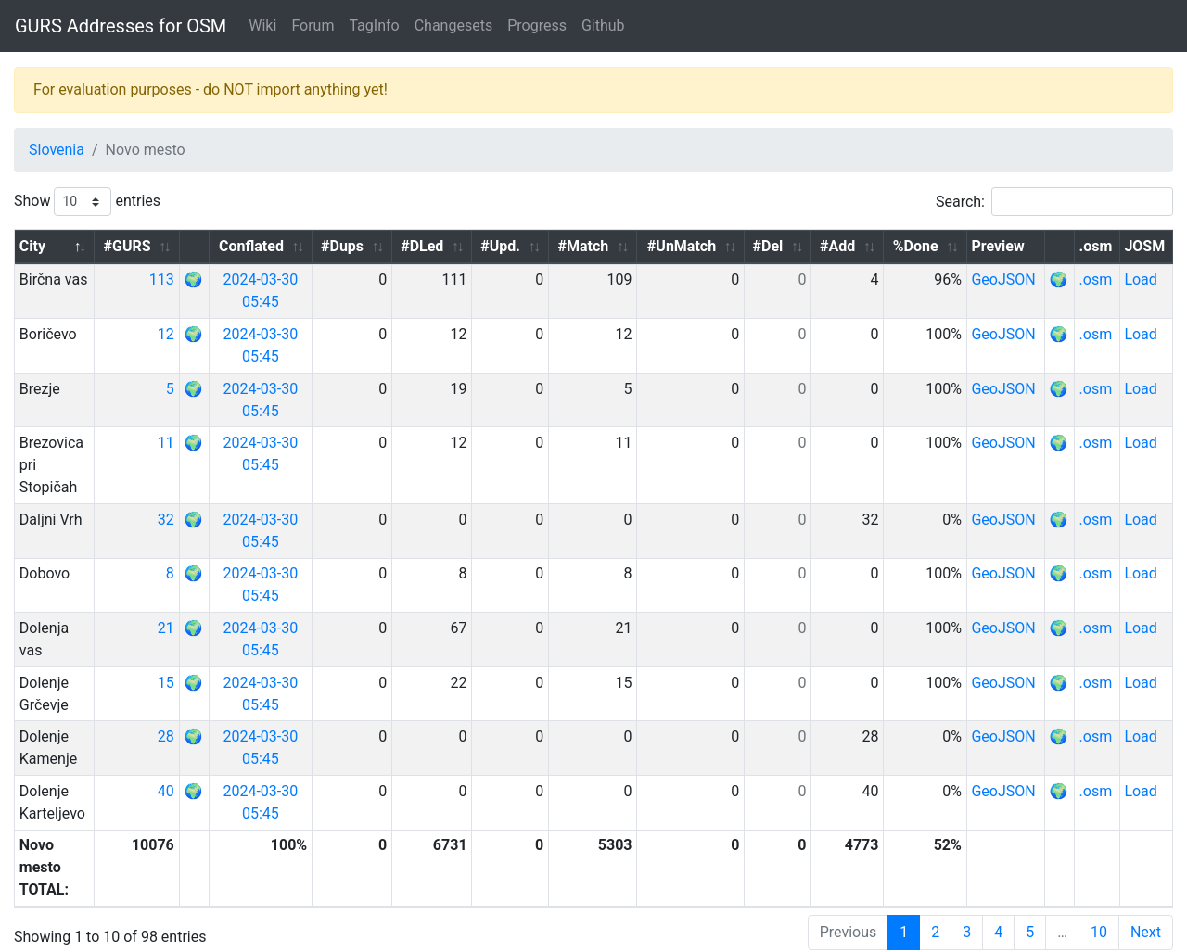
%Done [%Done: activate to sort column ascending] (924, 246)
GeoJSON (1012, 279)
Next (1145, 887)
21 (197, 606)
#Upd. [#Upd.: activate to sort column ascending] (528, 246)
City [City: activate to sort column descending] (32, 246)
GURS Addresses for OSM (120, 26)
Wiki (262, 25)
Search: (1054, 201)
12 (197, 334)
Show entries (87, 201)
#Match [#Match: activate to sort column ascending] (606, 246)
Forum (312, 25)
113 (193, 279)
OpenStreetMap (150, 937)
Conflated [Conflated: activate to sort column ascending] (290, 246)
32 (197, 497)
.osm (1100, 279)
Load (1143, 279)
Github (603, 25)
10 (1099, 887)
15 (197, 660)
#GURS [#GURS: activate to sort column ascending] (159, 246)
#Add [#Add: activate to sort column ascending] (850, 246)
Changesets (453, 25)
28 (197, 714)
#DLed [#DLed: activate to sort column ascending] (453, 246)
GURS (74, 937)
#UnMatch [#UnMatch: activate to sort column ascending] (700, 246)
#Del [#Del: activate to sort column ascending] (784, 246)
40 (197, 769)
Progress (537, 25)
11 (197, 442)
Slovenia (56, 150)
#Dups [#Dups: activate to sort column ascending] (377, 246)
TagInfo (374, 25)
